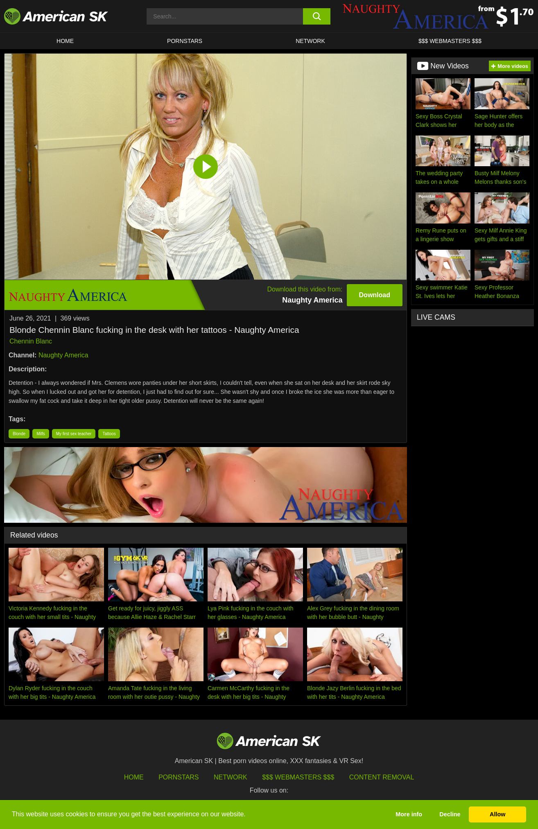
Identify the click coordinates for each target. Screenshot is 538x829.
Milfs (40, 433)
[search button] (316, 16)
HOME (65, 41)
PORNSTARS (184, 41)
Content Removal (381, 777)
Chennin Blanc (30, 341)
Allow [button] (497, 814)
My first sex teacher (74, 433)
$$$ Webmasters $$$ (298, 777)
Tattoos (108, 433)
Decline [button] (449, 814)
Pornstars (178, 777)
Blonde (19, 433)
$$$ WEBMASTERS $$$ (449, 41)
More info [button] (409, 814)
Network (310, 41)
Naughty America (63, 355)
